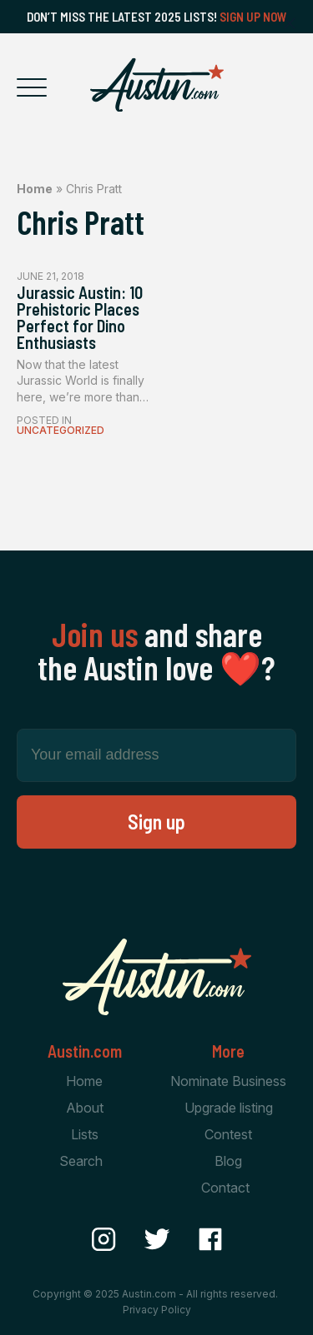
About (84, 1107)
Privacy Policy (157, 1309)
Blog (228, 1161)
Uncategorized (60, 430)
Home (35, 189)
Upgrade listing (228, 1107)
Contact (225, 1187)
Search (81, 1161)
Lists (84, 1134)
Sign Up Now (253, 16)
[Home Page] (157, 85)
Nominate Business (228, 1081)
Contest (228, 1134)
